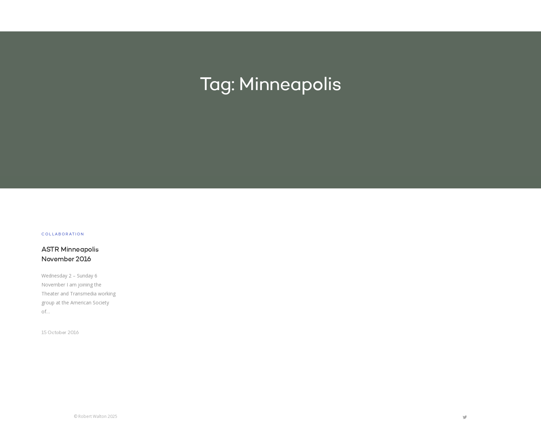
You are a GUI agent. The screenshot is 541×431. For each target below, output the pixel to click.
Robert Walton (90, 15)
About (377, 16)
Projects (305, 16)
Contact (410, 16)
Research (343, 16)
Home (273, 16)
